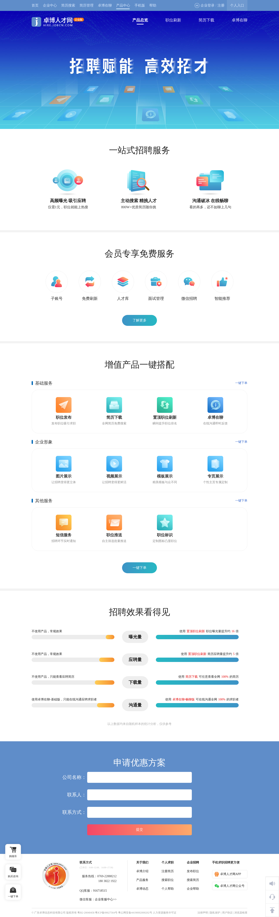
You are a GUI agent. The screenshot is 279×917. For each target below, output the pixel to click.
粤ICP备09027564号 (106, 912)
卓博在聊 (105, 5)
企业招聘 (193, 862)
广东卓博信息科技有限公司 (50, 912)
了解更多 (139, 320)
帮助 (152, 5)
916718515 (100, 890)
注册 (221, 5)
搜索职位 (168, 880)
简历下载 (206, 20)
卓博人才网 (58, 22)
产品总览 (140, 20)
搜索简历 (193, 880)
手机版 (139, 5)
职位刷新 (173, 20)
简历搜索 (68, 5)
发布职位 (193, 871)
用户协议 (227, 912)
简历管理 (87, 5)
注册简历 (168, 871)
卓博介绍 (142, 871)
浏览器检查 (240, 912)
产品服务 (142, 880)
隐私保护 (215, 912)
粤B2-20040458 (85, 912)
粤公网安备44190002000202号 (135, 912)
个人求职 (168, 862)
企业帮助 (193, 888)
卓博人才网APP (228, 874)
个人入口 (237, 5)
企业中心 (50, 5)
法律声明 (202, 912)
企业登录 (204, 5)
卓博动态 (142, 888)
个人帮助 (168, 888)
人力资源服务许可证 (164, 912)
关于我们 (142, 862)
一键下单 (241, 383)
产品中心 (123, 5)
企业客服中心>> (106, 899)
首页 (35, 5)
